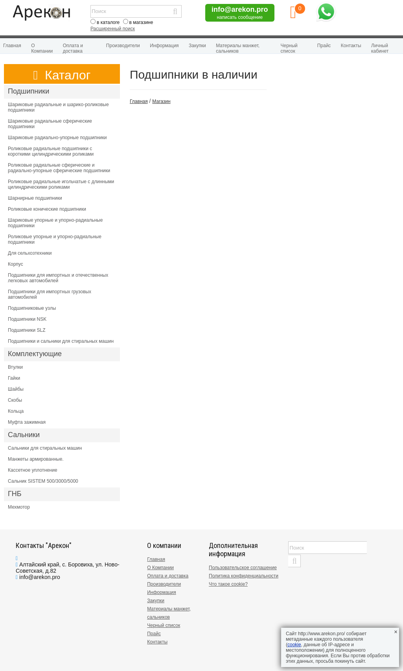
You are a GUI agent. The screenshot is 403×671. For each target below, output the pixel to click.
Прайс (324, 45)
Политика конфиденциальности (243, 576)
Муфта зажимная (27, 422)
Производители (123, 45)
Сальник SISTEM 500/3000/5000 (43, 481)
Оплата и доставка (73, 48)
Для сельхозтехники (30, 253)
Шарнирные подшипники (35, 198)
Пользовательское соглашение (243, 567)
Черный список (289, 48)
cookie (294, 644)
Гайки (14, 378)
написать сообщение (240, 17)
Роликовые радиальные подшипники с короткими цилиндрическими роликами (51, 151)
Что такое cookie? (228, 584)
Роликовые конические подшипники (47, 209)
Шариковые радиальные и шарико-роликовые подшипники (58, 107)
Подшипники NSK (27, 319)
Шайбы (16, 389)
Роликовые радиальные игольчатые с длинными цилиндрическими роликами (61, 184)
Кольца (16, 411)
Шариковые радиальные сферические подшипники (50, 123)
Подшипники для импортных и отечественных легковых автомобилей (58, 277)
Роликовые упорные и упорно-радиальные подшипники (54, 239)
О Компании (42, 48)
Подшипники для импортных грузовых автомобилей (49, 294)
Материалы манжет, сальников (237, 48)
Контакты (351, 45)
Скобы (15, 400)
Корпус (15, 264)
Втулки (15, 367)
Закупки (197, 45)
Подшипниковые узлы (32, 308)
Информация (164, 45)
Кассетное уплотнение (32, 470)
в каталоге (108, 22)
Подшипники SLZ (27, 330)
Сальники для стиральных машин (45, 448)
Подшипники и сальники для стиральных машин (61, 341)
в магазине (141, 22)
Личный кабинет (379, 48)
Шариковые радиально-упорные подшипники (57, 137)
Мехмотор (19, 507)
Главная (12, 45)
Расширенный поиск (112, 28)
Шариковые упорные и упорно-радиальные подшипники (55, 222)
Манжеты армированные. (36, 459)
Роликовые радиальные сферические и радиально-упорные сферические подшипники (59, 167)
